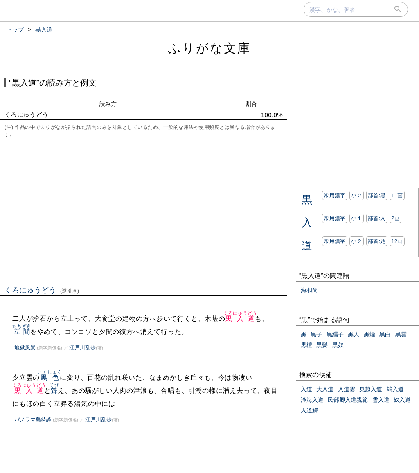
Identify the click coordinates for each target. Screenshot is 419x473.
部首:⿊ (377, 195)
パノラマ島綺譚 (33, 420)
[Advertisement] (143, 210)
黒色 (50, 377)
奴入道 (402, 399)
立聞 (22, 331)
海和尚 (309, 290)
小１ (356, 218)
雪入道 (381, 399)
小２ (356, 195)
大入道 (324, 389)
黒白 (385, 334)
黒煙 (369, 334)
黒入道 (240, 318)
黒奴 (338, 345)
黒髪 (322, 345)
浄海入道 (312, 399)
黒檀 (306, 345)
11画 (397, 195)
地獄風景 (25, 348)
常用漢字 (334, 195)
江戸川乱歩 (82, 348)
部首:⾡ (377, 241)
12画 (397, 241)
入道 (306, 389)
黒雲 (401, 334)
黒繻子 (335, 334)
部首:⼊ (377, 218)
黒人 (353, 334)
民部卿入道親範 (348, 399)
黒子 (316, 334)
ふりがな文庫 (209, 48)
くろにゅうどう (42, 290)
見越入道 (370, 389)
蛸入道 (395, 389)
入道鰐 (309, 410)
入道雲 (346, 389)
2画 (395, 218)
